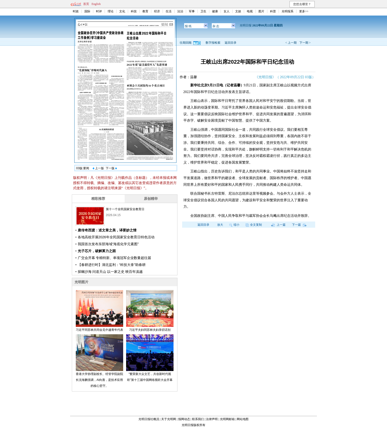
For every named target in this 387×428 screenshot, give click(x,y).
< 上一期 (291, 42)
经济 (157, 11)
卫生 (203, 11)
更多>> (304, 11)
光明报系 (287, 11)
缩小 (234, 224)
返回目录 (230, 42)
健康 (215, 11)
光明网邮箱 (227, 419)
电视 (250, 11)
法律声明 (212, 419)
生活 (169, 11)
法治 (180, 11)
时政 (76, 11)
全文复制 (254, 224)
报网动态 (184, 419)
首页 (86, 4)
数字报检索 (213, 42)
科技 (134, 11)
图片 (261, 11)
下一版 (111, 168)
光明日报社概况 (148, 419)
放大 (220, 224)
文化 (122, 11)
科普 (273, 11)
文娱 (238, 11)
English (96, 4)
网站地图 (243, 419)
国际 (87, 11)
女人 (227, 11)
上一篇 (278, 224)
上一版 (98, 168)
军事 (192, 11)
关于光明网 (168, 419)
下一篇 (299, 224)
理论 (111, 11)
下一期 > (305, 42)
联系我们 (198, 419)
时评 (99, 11)
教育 (145, 11)
